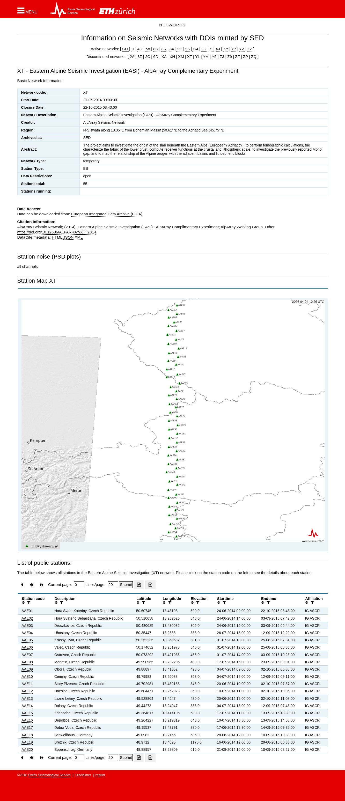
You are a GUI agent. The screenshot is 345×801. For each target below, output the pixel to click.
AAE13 (27, 698)
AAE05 (27, 640)
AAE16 (27, 720)
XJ (218, 49)
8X (172, 49)
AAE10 (27, 676)
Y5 (214, 56)
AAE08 (27, 662)
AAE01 (27, 611)
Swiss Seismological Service (49, 775)
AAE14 (27, 706)
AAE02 (27, 618)
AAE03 (27, 625)
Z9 (229, 56)
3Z (139, 56)
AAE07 (27, 655)
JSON (68, 237)
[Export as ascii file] (150, 584)
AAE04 (27, 633)
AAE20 (27, 749)
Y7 (233, 49)
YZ (242, 49)
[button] (27, 10)
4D (139, 49)
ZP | (246, 56)
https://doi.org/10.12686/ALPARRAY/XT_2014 (56, 232)
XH (171, 56)
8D (155, 49)
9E (179, 49)
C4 (196, 49)
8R (163, 49)
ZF (237, 56)
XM (181, 56)
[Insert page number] (79, 584)
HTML (57, 237)
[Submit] (126, 584)
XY (225, 49)
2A (132, 56)
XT (189, 56)
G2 (204, 49)
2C (147, 56)
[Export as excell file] (139, 584)
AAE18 (27, 735)
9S (187, 49)
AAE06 (27, 647)
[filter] (28, 602)
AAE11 (27, 684)
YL (197, 56)
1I (132, 49)
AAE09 (27, 669)
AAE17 (27, 727)
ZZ (249, 49)
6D (155, 56)
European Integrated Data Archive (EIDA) (106, 214)
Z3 (222, 56)
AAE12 (27, 691)
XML (79, 237)
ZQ (253, 56)
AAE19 (27, 742)
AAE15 (27, 713)
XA (164, 56)
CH (125, 49)
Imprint (100, 775)
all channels (27, 266)
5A (147, 49)
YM (206, 56)
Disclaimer (83, 775)
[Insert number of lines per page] (113, 584)
